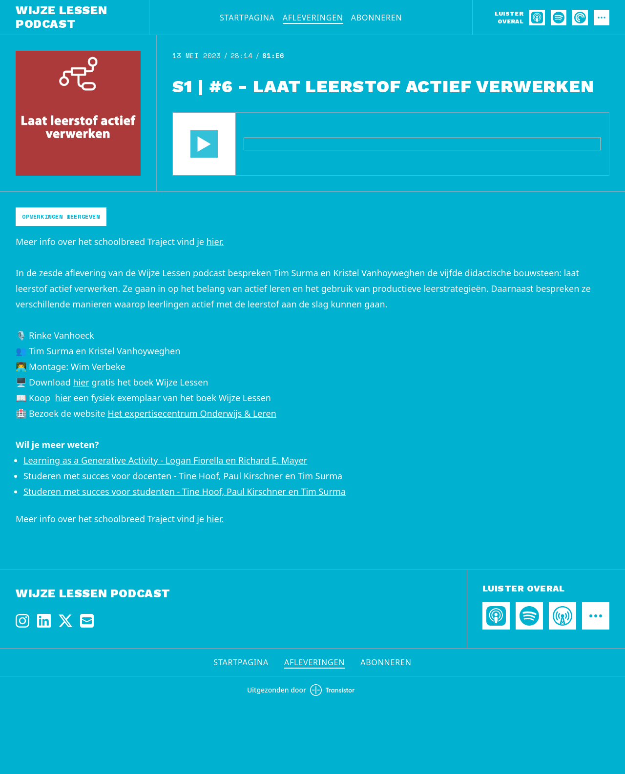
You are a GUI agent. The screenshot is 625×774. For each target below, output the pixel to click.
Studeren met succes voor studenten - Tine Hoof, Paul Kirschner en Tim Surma (184, 491)
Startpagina (247, 17)
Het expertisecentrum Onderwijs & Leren (191, 413)
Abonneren (376, 17)
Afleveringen (313, 17)
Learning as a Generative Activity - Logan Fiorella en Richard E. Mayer (165, 460)
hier (81, 382)
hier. (215, 241)
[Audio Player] (390, 144)
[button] (204, 144)
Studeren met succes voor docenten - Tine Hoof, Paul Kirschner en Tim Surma (182, 476)
